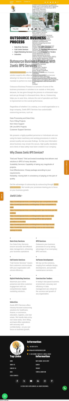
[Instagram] (55, 2)
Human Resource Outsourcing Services (45, 23)
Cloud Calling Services (40, 50)
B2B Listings (4, 400)
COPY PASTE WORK (39, 17)
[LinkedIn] (52, 2)
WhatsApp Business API (40, 63)
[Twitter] (47, 2)
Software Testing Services (41, 49)
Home (11, 1)
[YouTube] (50, 2)
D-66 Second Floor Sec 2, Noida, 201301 (40, 354)
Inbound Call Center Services (42, 35)
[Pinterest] (57, 2)
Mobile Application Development (43, 46)
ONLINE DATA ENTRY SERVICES (44, 14)
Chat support (36, 44)
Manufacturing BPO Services (42, 21)
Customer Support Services (41, 40)
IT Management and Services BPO (44, 8)
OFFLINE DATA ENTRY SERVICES (44, 15)
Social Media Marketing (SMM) (42, 58)
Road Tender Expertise (40, 70)
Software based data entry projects (44, 12)
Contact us (27, 1)
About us (18, 1)
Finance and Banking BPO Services (44, 5)
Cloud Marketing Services (41, 54)
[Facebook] (45, 2)
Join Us (1, 196)
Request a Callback (66, 167)
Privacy (38, 368)
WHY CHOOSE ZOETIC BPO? (42, 361)
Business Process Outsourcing (42, 24)
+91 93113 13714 (33, 347)
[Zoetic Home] (13, 8)
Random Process (38, 72)
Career (38, 365)
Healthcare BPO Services (41, 76)
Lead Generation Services (41, 38)
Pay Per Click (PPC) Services (42, 60)
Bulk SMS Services (38, 61)
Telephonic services (39, 34)
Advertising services (39, 64)
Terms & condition (41, 372)
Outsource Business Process (42, 26)
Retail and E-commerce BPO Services (45, 6)
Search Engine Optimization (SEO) (44, 57)
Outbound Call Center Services (42, 37)
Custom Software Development (42, 47)
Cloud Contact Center (39, 52)
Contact (35, 84)
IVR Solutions (37, 66)
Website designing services (41, 43)
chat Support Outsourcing (41, 28)
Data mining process (39, 11)
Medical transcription (39, 75)
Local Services (14, 375)
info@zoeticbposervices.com (37, 350)
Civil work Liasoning (39, 69)
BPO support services (39, 32)
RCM (34, 20)
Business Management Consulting (43, 29)
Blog (11, 3)
